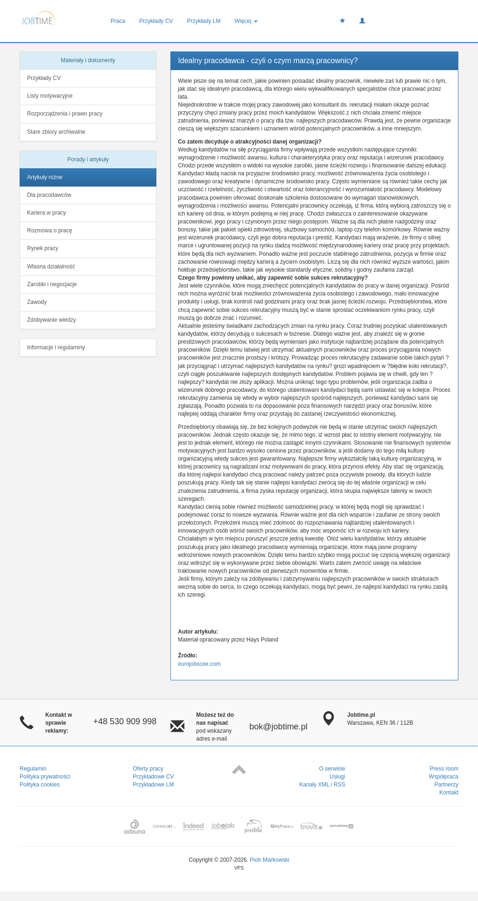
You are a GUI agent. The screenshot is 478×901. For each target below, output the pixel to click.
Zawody (37, 302)
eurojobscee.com (199, 664)
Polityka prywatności (45, 776)
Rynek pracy (42, 248)
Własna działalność (51, 266)
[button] (362, 21)
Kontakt (448, 792)
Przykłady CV (156, 21)
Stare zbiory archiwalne (56, 132)
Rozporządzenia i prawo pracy (64, 113)
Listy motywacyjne (49, 96)
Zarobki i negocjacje (52, 284)
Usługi (337, 776)
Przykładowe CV (153, 776)
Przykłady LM (203, 21)
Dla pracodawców (49, 195)
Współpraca (443, 776)
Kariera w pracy (46, 212)
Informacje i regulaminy (56, 347)
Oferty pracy (148, 768)
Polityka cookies (40, 784)
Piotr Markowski (269, 860)
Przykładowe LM (153, 784)
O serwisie (332, 768)
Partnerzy (446, 784)
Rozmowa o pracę (49, 230)
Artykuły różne (45, 177)
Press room (444, 768)
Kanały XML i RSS (322, 784)
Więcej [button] (245, 21)
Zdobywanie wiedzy (51, 320)
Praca (118, 21)
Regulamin (33, 768)
